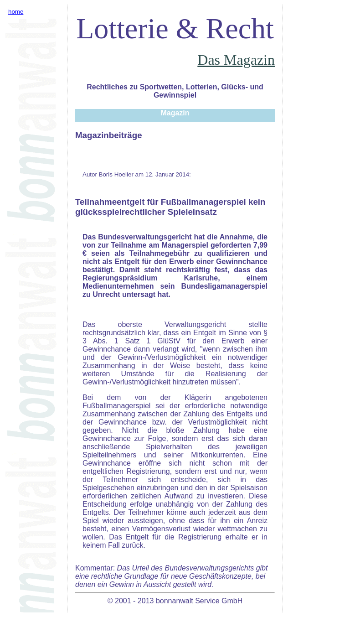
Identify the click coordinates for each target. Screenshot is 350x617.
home (15, 11)
